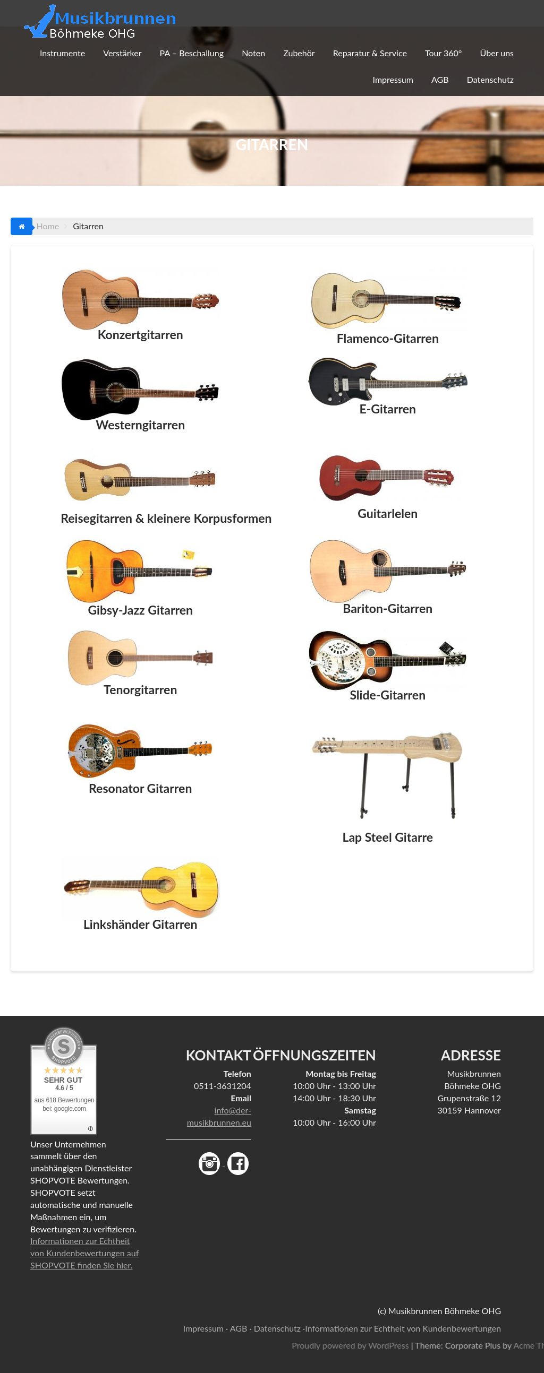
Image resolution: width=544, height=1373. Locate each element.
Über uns (497, 53)
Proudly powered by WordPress (439, 1345)
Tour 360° (443, 53)
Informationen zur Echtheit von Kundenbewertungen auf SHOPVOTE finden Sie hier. (84, 1253)
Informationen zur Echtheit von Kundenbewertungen (403, 1328)
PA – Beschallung (192, 53)
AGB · (241, 1328)
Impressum (393, 79)
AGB (440, 79)
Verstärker (122, 53)
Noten (253, 53)
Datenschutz (490, 79)
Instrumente (62, 53)
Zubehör (298, 53)
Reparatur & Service (370, 53)
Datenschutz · (279, 1328)
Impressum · (205, 1328)
